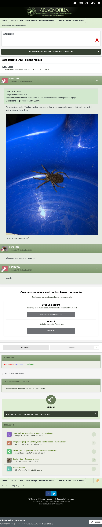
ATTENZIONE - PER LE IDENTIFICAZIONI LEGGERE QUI (51, 52)
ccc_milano (19, 453)
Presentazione (19, 467)
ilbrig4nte (14, 247)
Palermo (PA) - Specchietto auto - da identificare (33, 433)
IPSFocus (41, 499)
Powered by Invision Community (51, 504)
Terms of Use (32, 523)
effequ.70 (18, 436)
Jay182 (17, 444)
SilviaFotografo (21, 470)
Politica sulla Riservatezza (65, 499)
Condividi (26, 347)
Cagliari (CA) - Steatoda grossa (25, 459)
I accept (95, 522)
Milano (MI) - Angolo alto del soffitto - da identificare (34, 450)
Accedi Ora (51, 331)
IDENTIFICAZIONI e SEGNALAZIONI (35, 70)
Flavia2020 (8, 67)
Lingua (50, 499)
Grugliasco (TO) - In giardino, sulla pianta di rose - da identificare (40, 442)
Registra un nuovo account (51, 314)
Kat (16, 461)
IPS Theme (31, 499)
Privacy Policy (47, 523)
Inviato (21, 82)
